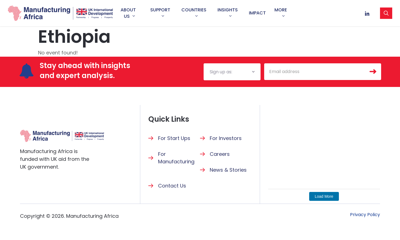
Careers (220, 154)
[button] (365, 214)
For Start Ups (174, 138)
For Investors (226, 138)
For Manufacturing (176, 158)
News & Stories (228, 169)
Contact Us (172, 185)
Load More (324, 196)
